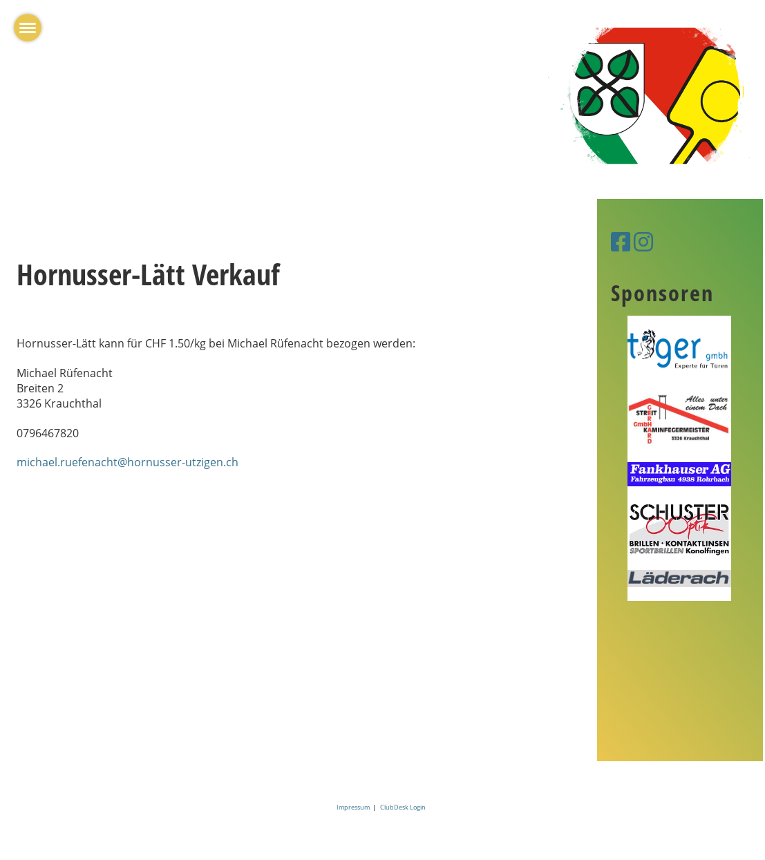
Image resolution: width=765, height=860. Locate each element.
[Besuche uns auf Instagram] (643, 241)
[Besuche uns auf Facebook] (620, 241)
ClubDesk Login (403, 807)
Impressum (354, 807)
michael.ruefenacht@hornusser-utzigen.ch (127, 462)
